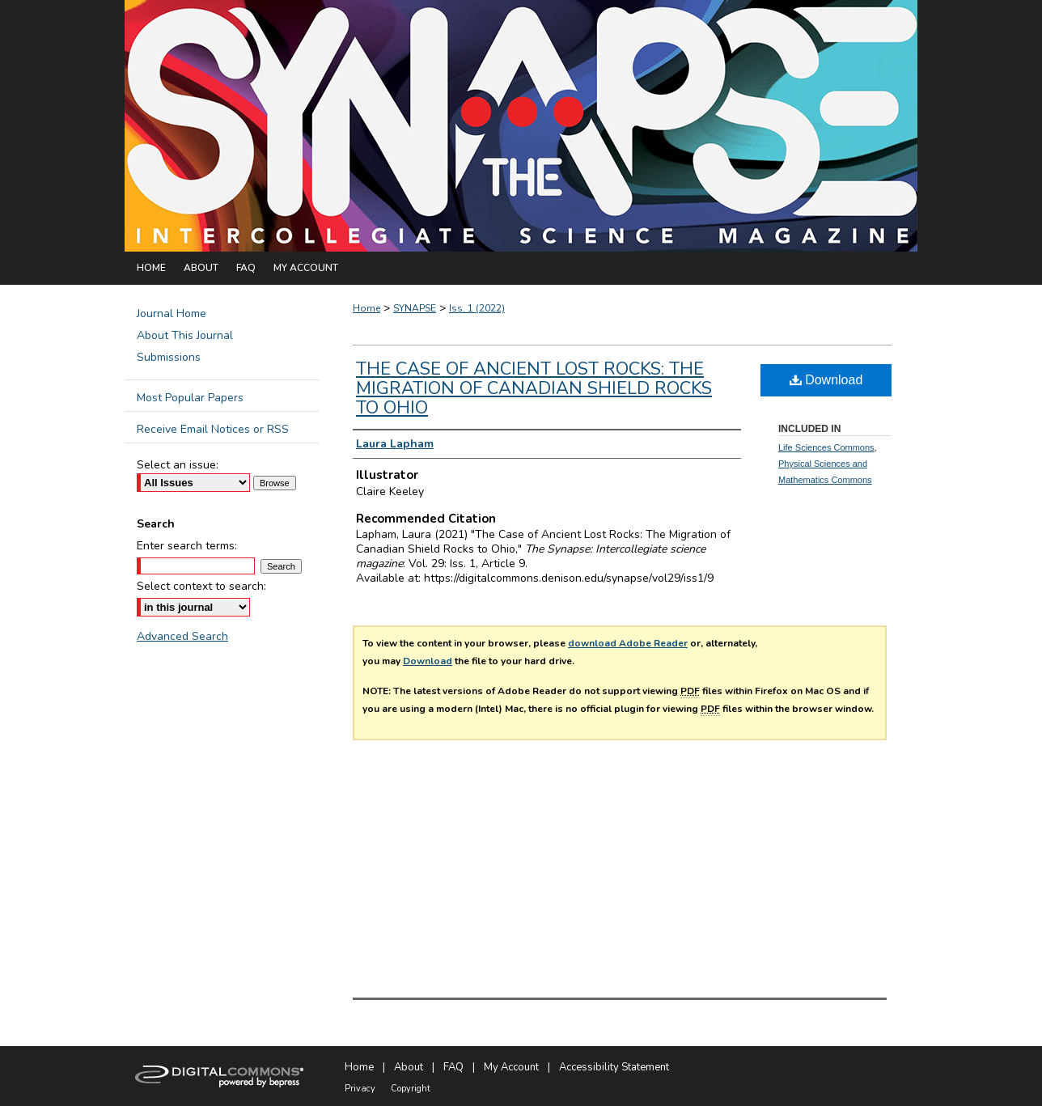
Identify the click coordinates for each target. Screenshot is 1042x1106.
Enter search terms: (187, 545)
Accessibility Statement (614, 1067)
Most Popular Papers (190, 397)
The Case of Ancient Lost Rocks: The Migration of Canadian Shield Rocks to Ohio (534, 388)
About (408, 1067)
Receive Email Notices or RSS (213, 429)
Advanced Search (182, 636)
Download (427, 661)
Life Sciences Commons (826, 447)
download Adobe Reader (628, 643)
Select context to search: (201, 586)
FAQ (453, 1067)
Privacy (360, 1089)
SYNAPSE (414, 308)
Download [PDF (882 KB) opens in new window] (826, 380)
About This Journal (185, 335)
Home (366, 308)
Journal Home (171, 313)
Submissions (169, 357)
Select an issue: (177, 464)
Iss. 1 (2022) (477, 308)
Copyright (410, 1089)
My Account (511, 1067)
